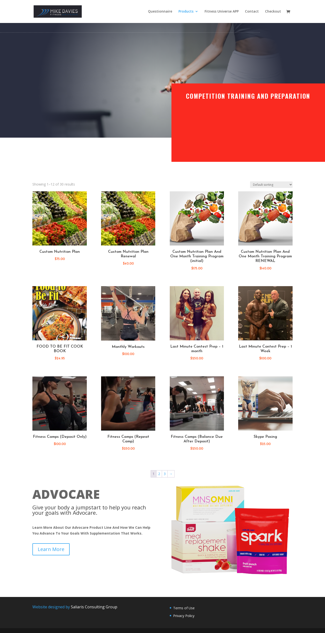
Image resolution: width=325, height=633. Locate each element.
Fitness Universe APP (222, 12)
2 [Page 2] (159, 473)
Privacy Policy (183, 615)
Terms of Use (184, 608)
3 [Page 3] (165, 473)
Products (185, 12)
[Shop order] (271, 184)
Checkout (273, 12)
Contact (252, 12)
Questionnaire (160, 12)
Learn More (51, 549)
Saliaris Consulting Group (94, 607)
